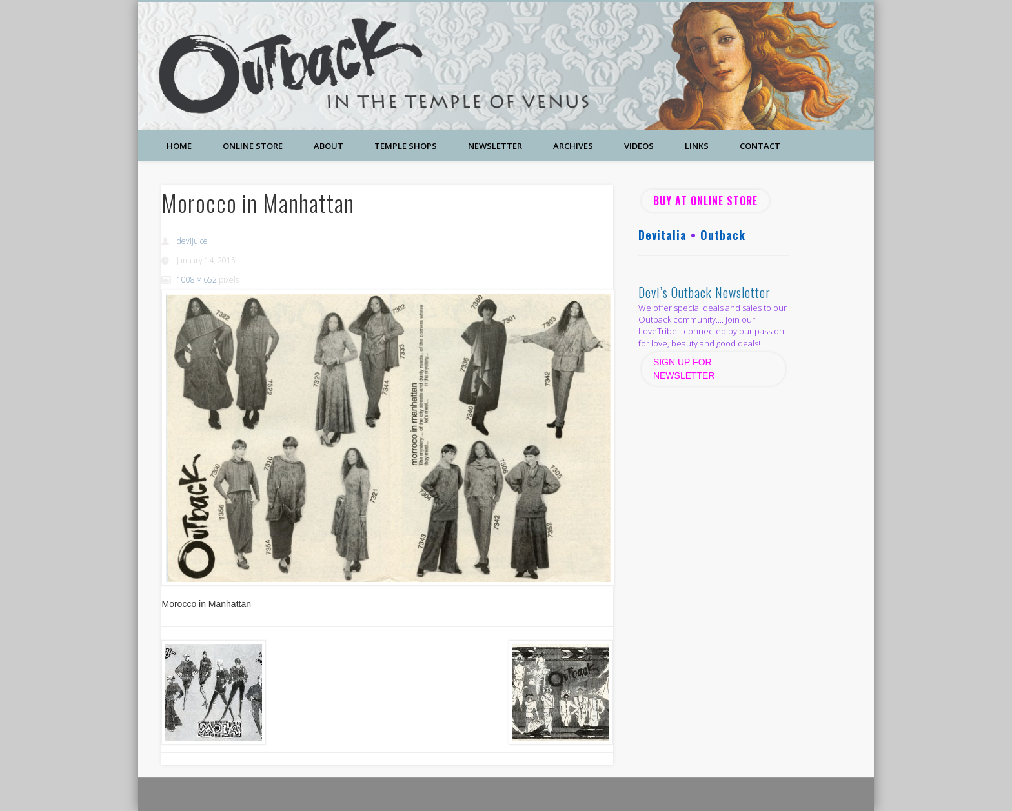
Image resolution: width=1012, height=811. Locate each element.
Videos (639, 146)
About (328, 146)
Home (179, 146)
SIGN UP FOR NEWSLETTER (685, 369)
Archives (573, 146)
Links (697, 146)
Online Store (253, 146)
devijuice (192, 240)
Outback (722, 234)
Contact (760, 146)
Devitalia (662, 234)
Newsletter (495, 146)
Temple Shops (405, 146)
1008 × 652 (197, 279)
